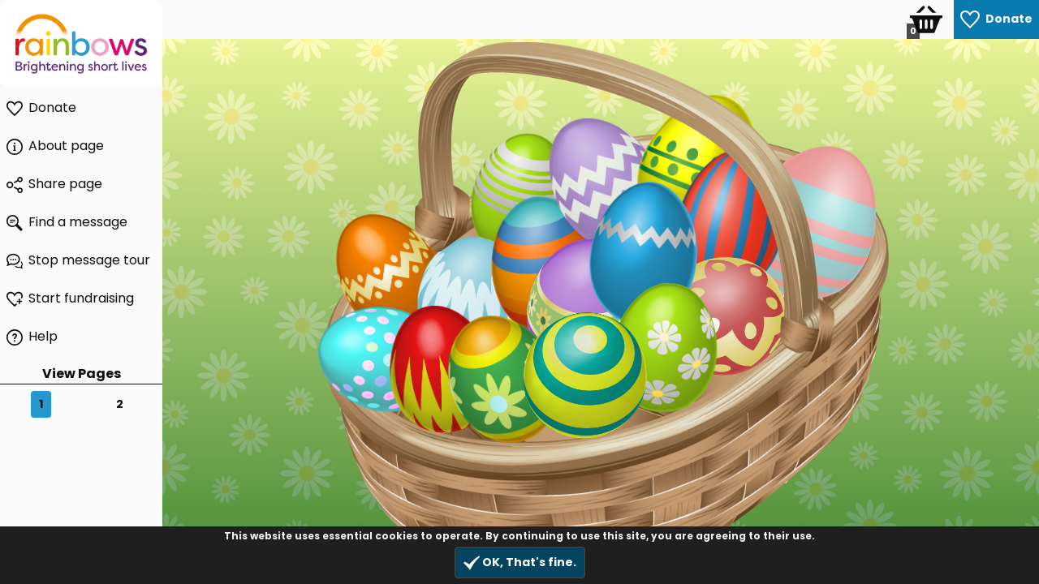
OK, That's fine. (519, 562)
